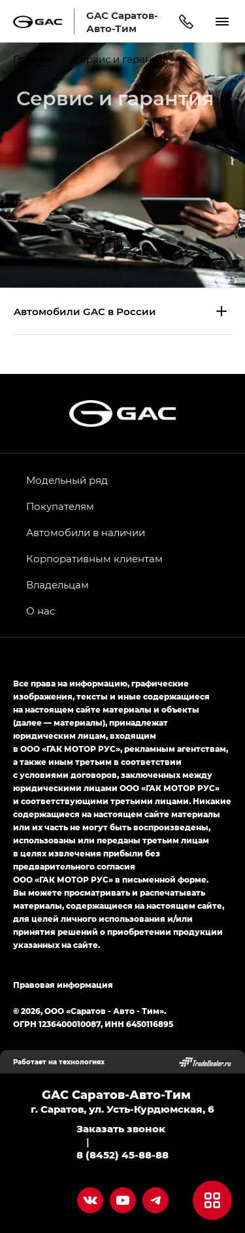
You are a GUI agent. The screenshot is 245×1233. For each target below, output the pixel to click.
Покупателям (60, 506)
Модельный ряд (67, 479)
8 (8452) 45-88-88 (122, 1154)
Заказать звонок (120, 1128)
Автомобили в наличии (85, 532)
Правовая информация (63, 984)
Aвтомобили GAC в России (85, 311)
